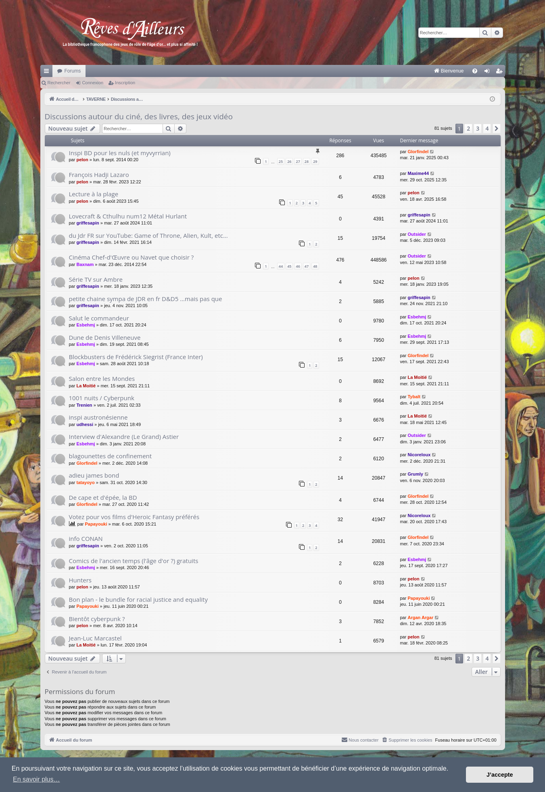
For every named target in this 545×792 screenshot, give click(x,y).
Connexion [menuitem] (488, 72)
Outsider (416, 234)
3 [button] (477, 128)
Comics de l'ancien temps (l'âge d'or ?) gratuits (133, 561)
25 (281, 161)
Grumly (415, 474)
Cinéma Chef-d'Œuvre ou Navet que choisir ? (131, 257)
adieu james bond (94, 475)
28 (307, 161)
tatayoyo (85, 482)
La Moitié (86, 385)
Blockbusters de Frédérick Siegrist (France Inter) (136, 357)
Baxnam (85, 264)
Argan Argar (420, 617)
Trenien (84, 405)
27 (298, 161)
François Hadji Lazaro (99, 174)
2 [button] (468, 128)
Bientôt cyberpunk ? (97, 619)
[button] (497, 128)
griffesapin (87, 222)
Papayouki (96, 524)
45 (289, 266)
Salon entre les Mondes (102, 378)
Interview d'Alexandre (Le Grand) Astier (124, 436)
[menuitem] (364, 71)
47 (307, 266)
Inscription (125, 82)
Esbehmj (85, 324)
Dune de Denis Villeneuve (105, 337)
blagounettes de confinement (110, 456)
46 (298, 266)
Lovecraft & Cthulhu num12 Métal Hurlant (128, 216)
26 (289, 161)
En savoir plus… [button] (36, 779)
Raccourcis (48, 72)
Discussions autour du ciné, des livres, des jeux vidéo (139, 116)
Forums (73, 71)
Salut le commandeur (99, 318)
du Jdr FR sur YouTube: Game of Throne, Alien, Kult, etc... (148, 235)
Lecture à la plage (94, 194)
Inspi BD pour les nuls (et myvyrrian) (120, 153)
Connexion (92, 82)
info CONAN (86, 538)
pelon (82, 159)
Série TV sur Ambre (96, 279)
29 (315, 161)
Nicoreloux (418, 454)
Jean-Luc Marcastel (95, 638)
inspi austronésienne (98, 417)
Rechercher (59, 82)
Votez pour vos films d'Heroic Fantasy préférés (134, 517)
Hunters (80, 580)
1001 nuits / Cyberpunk (101, 398)
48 (315, 266)
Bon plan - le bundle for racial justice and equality (138, 599)
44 (281, 266)
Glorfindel (417, 151)
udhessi (84, 424)
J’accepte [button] (500, 774)
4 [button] (487, 128)
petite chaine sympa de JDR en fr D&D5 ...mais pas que (145, 299)
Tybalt (413, 396)
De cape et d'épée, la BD (103, 497)
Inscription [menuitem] (500, 72)
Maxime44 (418, 173)
